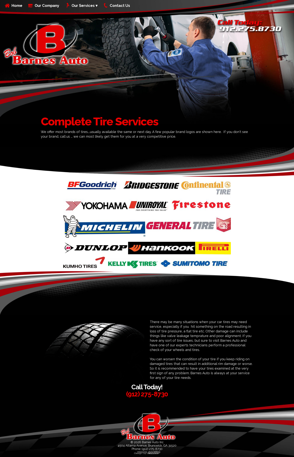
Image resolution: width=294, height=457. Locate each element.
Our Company (47, 5)
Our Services (83, 5)
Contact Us (120, 5)
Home (17, 5)
